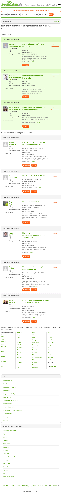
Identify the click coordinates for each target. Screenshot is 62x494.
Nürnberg (34, 359)
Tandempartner (7, 417)
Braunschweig (4, 354)
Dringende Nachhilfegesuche (11, 394)
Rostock (50, 340)
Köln (33, 335)
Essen (18, 337)
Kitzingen (5, 460)
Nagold (5, 473)
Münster (34, 354)
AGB (18, 485)
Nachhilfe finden (7, 380)
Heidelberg (19, 357)
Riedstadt (5, 440)
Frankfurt (19, 340)
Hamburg (19, 352)
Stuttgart (50, 345)
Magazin (5, 420)
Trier (49, 347)
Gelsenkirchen (20, 345)
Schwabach (6, 453)
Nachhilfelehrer (7, 384)
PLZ (23, 14)
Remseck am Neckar (9, 467)
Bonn (2, 351)
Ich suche (4, 14)
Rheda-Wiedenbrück (8, 476)
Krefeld (34, 337)
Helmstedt (5, 447)
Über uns (5, 485)
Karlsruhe (19, 362)
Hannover (19, 354)
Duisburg (3, 366)
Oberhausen (35, 362)
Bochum (3, 349)
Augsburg (3, 339)
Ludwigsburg (35, 342)
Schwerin (50, 335)
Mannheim (35, 349)
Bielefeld (3, 346)
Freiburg (19, 342)
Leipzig (34, 340)
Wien (49, 364)
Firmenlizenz (33, 485)
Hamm (18, 349)
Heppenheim (6, 463)
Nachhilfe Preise (7, 403)
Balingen (5, 450)
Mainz (33, 347)
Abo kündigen (53, 485)
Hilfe (28, 487)
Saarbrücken (51, 342)
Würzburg (50, 359)
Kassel (18, 364)
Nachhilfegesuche (8, 390)
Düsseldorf (19, 332)
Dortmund (3, 361)
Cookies (33, 487)
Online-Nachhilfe (7, 397)
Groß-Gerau (6, 443)
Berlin (2, 344)
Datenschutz (25, 485)
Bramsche (5, 470)
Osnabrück (50, 332)
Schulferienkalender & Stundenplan (13, 410)
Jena (18, 359)
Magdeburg (35, 345)
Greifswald (19, 347)
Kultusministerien (8, 413)
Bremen (3, 356)
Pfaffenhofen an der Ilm (9, 457)
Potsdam (50, 337)
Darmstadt (4, 359)
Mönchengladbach (36, 357)
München (34, 352)
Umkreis (35, 14)
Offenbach (34, 364)
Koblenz (34, 332)
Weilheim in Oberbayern (9, 430)
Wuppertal (50, 357)
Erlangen (19, 335)
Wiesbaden (50, 354)
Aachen (3, 336)
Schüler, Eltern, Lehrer (9, 407)
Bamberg (3, 341)
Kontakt (46, 485)
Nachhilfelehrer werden (9, 387)
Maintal (5, 437)
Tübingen (50, 349)
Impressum (12, 485)
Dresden (3, 364)
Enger (4, 434)
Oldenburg (35, 367)
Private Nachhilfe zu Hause (10, 400)
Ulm (49, 352)
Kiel (18, 367)
